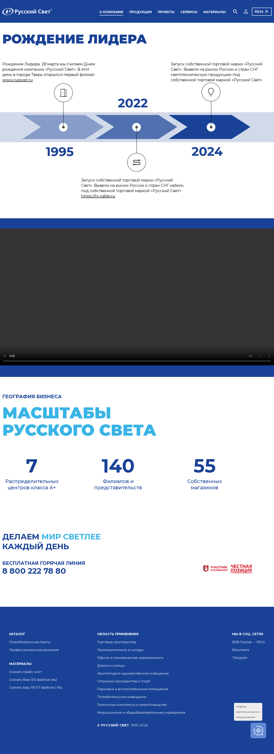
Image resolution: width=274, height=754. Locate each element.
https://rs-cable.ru (98, 196)
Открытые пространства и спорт (123, 681)
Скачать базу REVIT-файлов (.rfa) (35, 687)
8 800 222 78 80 (34, 571)
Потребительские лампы (30, 642)
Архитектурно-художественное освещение (133, 673)
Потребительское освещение (121, 697)
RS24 (259, 12)
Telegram (239, 658)
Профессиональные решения (34, 650)
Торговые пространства (116, 642)
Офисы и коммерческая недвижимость (130, 658)
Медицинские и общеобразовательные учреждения (141, 712)
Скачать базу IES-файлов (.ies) (33, 680)
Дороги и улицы (111, 665)
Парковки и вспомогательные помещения (132, 689)
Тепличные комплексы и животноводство (132, 705)
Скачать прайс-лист (25, 672)
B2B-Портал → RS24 (248, 642)
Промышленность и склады (120, 650)
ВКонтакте (240, 650)
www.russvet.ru (17, 80)
